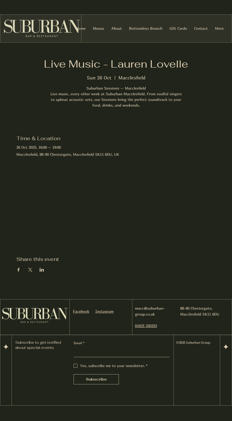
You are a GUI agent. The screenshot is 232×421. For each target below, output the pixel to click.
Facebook (81, 311)
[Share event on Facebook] (18, 270)
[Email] (120, 352)
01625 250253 (146, 325)
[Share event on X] (30, 270)
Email (79, 343)
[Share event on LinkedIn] (42, 270)
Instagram (104, 311)
